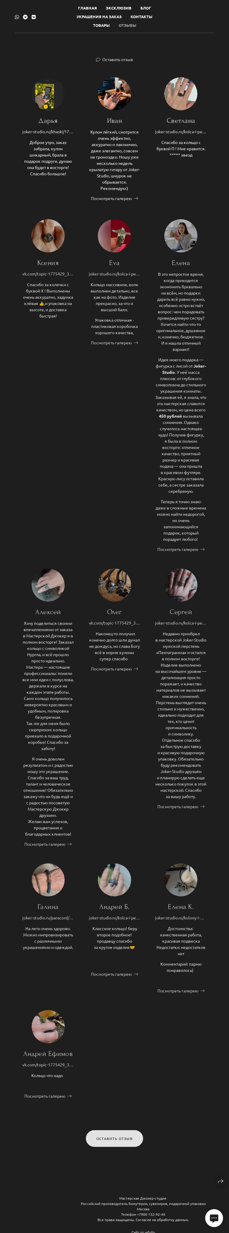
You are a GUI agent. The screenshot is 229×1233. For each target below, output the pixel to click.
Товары (101, 25)
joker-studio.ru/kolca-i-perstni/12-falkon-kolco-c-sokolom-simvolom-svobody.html (114, 921)
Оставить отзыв (117, 59)
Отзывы (127, 25)
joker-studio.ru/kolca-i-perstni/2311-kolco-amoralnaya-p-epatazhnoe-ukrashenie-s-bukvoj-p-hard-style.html (181, 131)
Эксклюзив (118, 7)
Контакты (141, 16)
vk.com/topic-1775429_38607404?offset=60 (48, 277)
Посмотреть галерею (111, 198)
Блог (145, 7)
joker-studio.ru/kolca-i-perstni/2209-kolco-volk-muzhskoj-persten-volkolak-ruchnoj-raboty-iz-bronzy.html (114, 277)
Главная (87, 7)
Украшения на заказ (99, 16)
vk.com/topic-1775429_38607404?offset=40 (114, 626)
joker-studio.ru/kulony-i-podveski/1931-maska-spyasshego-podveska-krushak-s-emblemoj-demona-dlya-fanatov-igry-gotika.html (181, 921)
